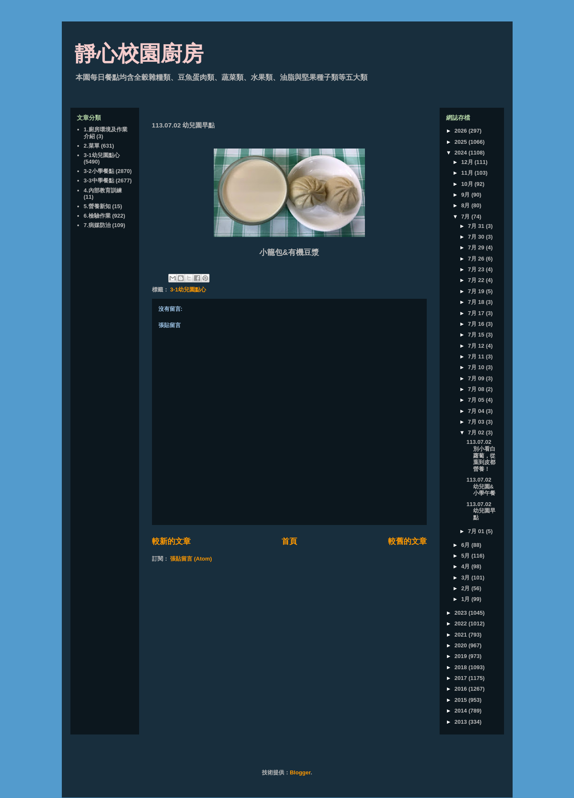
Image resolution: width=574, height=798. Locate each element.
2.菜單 (92, 146)
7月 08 (477, 389)
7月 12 (477, 346)
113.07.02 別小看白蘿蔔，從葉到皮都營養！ (481, 455)
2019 (462, 656)
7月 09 (477, 378)
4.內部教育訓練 (103, 190)
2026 (462, 130)
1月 (466, 599)
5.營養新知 (97, 206)
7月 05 (477, 400)
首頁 (289, 541)
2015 (462, 700)
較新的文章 (171, 541)
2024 (462, 152)
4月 (466, 566)
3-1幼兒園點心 (188, 289)
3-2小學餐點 (99, 171)
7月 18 (477, 302)
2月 (466, 588)
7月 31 (477, 226)
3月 (466, 577)
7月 (466, 216)
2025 (462, 142)
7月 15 (477, 334)
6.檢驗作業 (97, 215)
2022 (462, 623)
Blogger (300, 772)
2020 (462, 645)
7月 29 (477, 247)
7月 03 (477, 422)
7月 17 (477, 313)
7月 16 (477, 324)
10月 (467, 184)
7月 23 (477, 269)
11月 (467, 173)
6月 (466, 545)
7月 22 (477, 280)
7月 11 (477, 356)
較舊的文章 (407, 541)
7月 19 (477, 291)
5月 (466, 555)
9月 (466, 194)
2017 (462, 678)
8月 (466, 205)
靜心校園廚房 (139, 54)
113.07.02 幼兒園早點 (481, 511)
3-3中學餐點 (99, 180)
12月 (467, 162)
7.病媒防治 (97, 225)
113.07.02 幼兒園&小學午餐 (481, 486)
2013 (462, 722)
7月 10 (477, 367)
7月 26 (477, 258)
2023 (462, 613)
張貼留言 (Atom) (191, 558)
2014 (462, 710)
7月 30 (477, 237)
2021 (462, 634)
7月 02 (477, 432)
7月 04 (477, 411)
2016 (462, 689)
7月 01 (477, 531)
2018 (462, 667)
